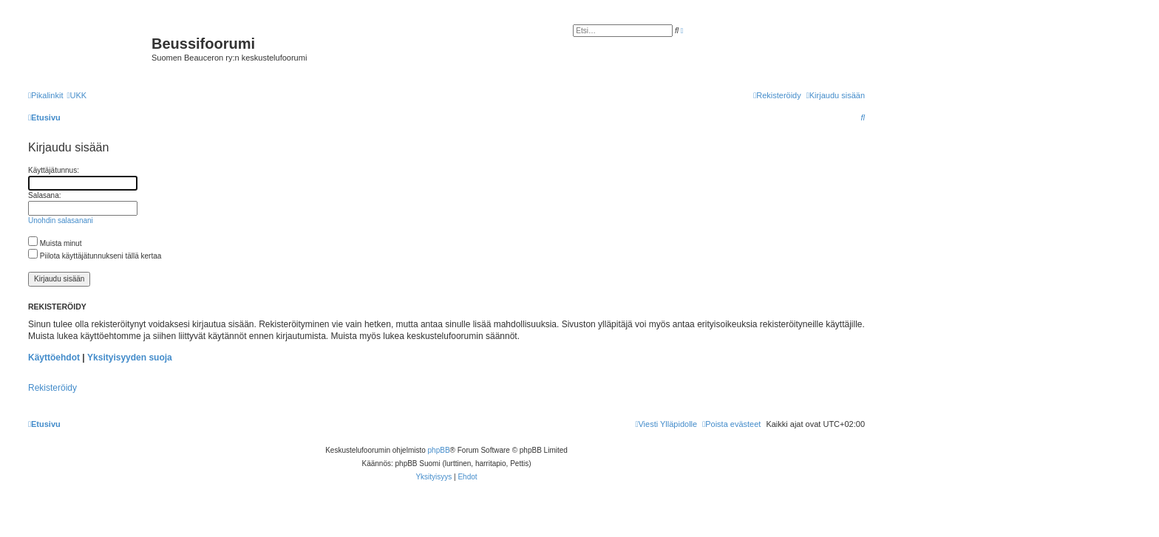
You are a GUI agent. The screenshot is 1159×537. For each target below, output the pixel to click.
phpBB (439, 450)
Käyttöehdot (54, 357)
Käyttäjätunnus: (53, 170)
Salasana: (44, 195)
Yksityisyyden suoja (129, 357)
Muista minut (54, 243)
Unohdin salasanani (60, 220)
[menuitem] (76, 95)
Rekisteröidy (52, 388)
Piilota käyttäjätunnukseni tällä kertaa (94, 256)
